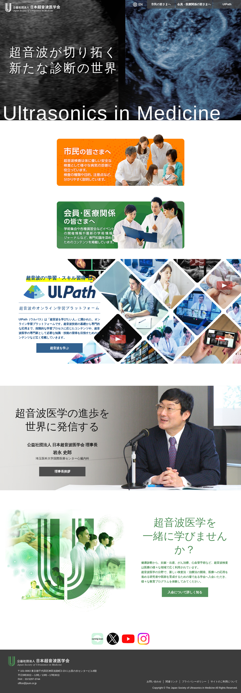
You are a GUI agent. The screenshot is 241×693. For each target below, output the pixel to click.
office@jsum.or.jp (27, 683)
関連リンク (172, 681)
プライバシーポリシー (194, 681)
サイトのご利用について (224, 681)
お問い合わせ (154, 681)
